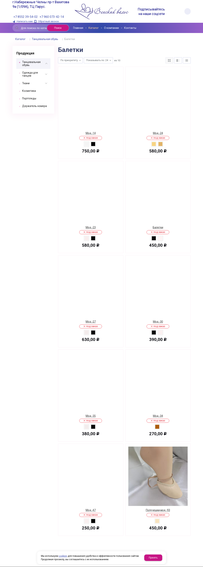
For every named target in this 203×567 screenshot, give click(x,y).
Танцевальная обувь (45, 39)
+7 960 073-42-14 (52, 17)
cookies (63, 556)
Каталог (20, 39)
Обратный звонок (48, 21)
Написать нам (25, 21)
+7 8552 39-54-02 (25, 17)
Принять (153, 557)
